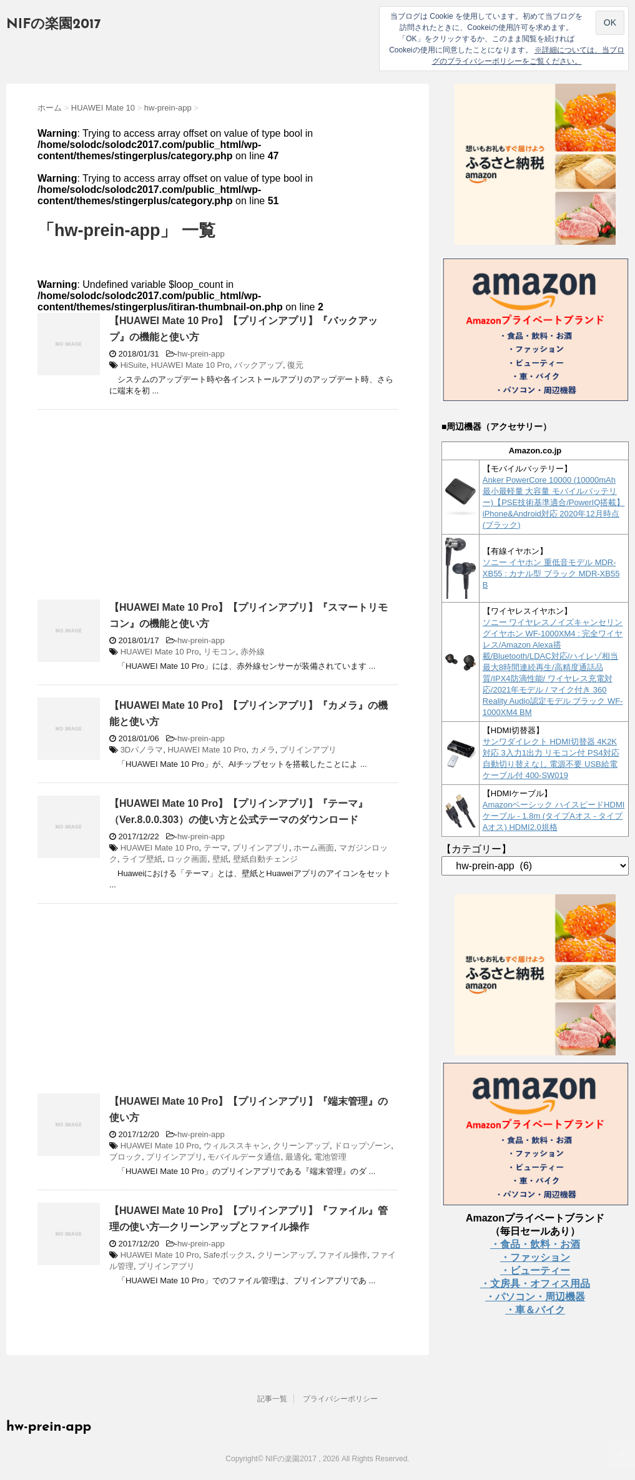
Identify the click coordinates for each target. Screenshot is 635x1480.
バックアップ (258, 365)
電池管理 (330, 1157)
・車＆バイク (535, 1310)
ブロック (125, 1157)
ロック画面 (187, 859)
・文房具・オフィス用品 (535, 1283)
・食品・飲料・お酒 (535, 1244)
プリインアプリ (308, 749)
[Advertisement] (142, 509)
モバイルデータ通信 (243, 1157)
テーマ (216, 847)
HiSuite (134, 365)
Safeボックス (228, 1255)
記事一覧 (272, 1398)
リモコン (220, 651)
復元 (295, 365)
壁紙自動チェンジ (265, 859)
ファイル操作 (342, 1255)
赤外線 (252, 651)
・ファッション (535, 1257)
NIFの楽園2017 (53, 24)
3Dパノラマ (142, 749)
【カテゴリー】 (476, 849)
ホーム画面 (313, 847)
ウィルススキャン (236, 1145)
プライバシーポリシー (340, 1398)
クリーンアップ (301, 1145)
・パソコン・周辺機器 (535, 1296)
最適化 (297, 1157)
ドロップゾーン (362, 1145)
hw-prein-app (201, 353)
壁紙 (220, 859)
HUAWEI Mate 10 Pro (190, 365)
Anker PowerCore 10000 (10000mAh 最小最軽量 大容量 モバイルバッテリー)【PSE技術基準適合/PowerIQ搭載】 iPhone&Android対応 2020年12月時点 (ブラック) (554, 502)
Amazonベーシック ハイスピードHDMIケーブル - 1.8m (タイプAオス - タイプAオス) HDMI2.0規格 (554, 816)
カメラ (263, 749)
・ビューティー (535, 1270)
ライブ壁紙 (142, 859)
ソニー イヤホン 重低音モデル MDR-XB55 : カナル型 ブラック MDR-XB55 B (551, 574)
